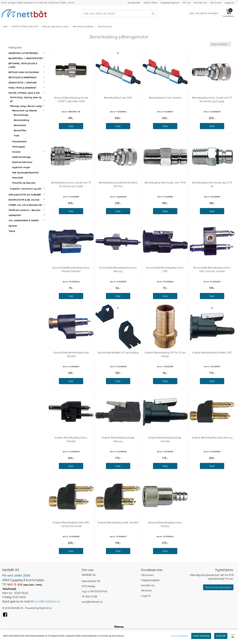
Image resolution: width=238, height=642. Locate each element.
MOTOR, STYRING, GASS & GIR (23, 26)
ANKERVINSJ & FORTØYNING (23, 53)
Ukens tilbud (150, 2)
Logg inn (229, 2)
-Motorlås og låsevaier (24, 182)
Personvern (147, 575)
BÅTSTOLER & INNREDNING (22, 77)
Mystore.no (45, 607)
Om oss (186, 2)
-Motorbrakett (19, 141)
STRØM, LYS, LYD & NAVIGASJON (25, 205)
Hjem (5, 26)
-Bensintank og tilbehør (82, 26)
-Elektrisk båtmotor (22, 162)
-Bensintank (19, 125)
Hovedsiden (134, 2)
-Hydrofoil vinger (21, 167)
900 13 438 (91, 596)
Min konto (216, 2)
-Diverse (16, 152)
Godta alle (221, 636)
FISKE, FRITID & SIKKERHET (22, 87)
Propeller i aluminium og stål (25, 188)
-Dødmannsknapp (21, 157)
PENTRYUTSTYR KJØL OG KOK (23, 200)
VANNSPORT (14, 215)
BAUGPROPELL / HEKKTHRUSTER (25, 58)
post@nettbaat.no (92, 601)
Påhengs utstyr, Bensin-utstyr (54, 26)
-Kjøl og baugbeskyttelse (25, 172)
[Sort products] (220, 44)
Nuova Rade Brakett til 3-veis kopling (118, 352)
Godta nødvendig (201, 636)
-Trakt (16, 135)
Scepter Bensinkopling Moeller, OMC (212, 352)
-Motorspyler (18, 146)
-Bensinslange (20, 115)
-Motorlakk (17, 177)
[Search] (119, 13)
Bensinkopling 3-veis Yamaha (165, 97)
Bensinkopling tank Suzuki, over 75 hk (165, 182)
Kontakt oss (200, 2)
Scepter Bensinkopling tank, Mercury (212, 437)
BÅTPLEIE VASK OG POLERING (23, 72)
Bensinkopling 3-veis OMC (118, 97)
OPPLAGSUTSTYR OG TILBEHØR (24, 194)
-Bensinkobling (103, 26)
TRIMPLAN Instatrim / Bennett (24, 210)
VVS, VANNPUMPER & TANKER (23, 220)
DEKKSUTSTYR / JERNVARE (22, 82)
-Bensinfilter (19, 130)
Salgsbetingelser (170, 2)
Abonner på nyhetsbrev (218, 587)
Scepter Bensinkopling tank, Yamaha (118, 522)
